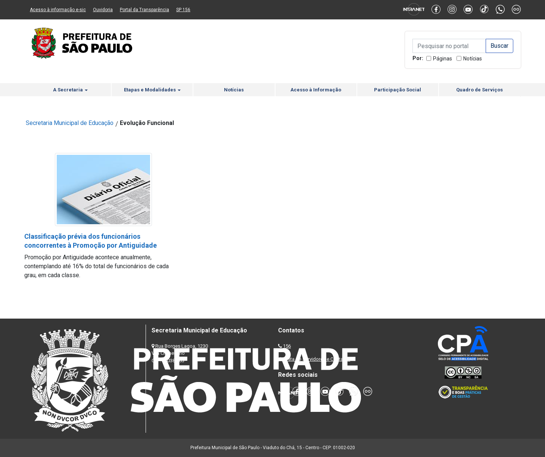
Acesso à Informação (315, 90)
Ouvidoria (103, 9)
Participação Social (397, 90)
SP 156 (183, 9)
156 (287, 346)
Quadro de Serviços (479, 90)
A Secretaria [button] (70, 90)
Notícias (472, 58)
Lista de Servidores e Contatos (317, 359)
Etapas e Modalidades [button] (152, 90)
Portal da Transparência (144, 9)
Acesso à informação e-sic (58, 9)
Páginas (442, 58)
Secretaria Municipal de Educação (69, 122)
